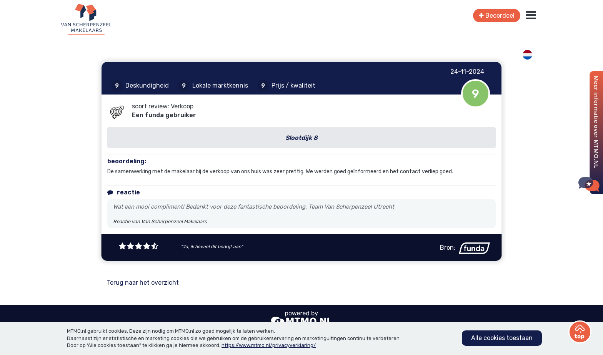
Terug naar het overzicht (143, 282)
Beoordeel (497, 15)
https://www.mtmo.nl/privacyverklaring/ (269, 345)
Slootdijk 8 (301, 137)
